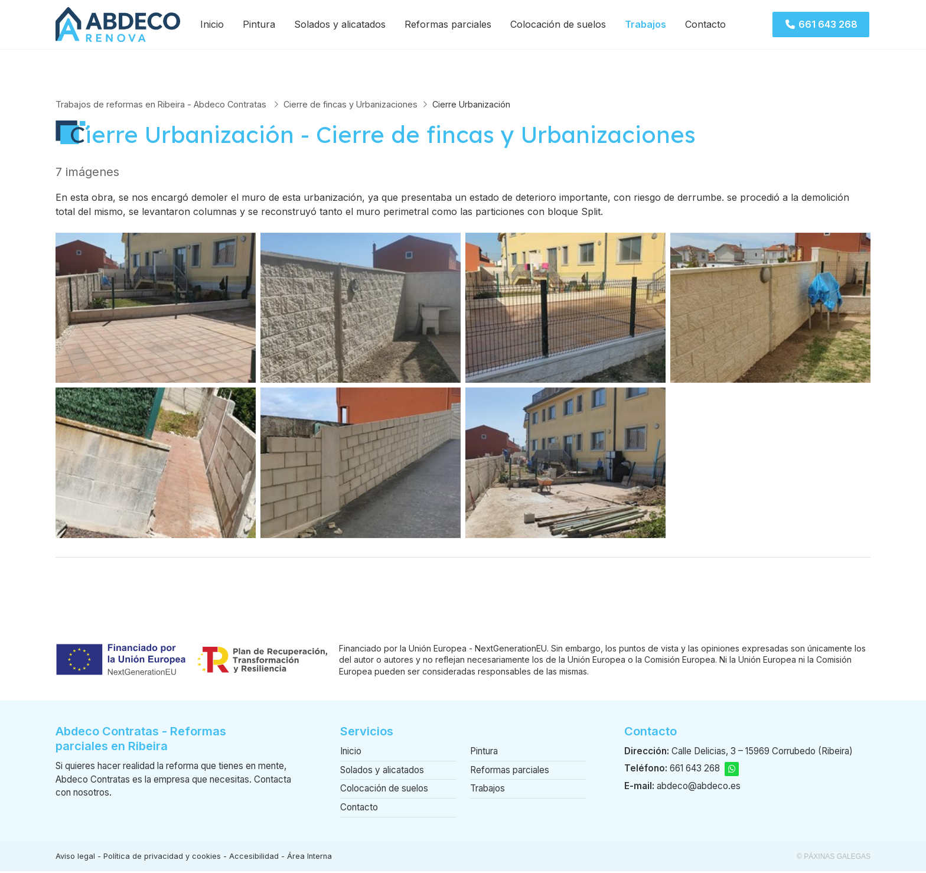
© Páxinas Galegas (833, 858)
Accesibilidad (254, 858)
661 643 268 (695, 770)
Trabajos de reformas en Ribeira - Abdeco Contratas (162, 105)
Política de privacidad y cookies (162, 858)
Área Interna (309, 858)
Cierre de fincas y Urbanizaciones (350, 105)
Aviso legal (75, 858)
